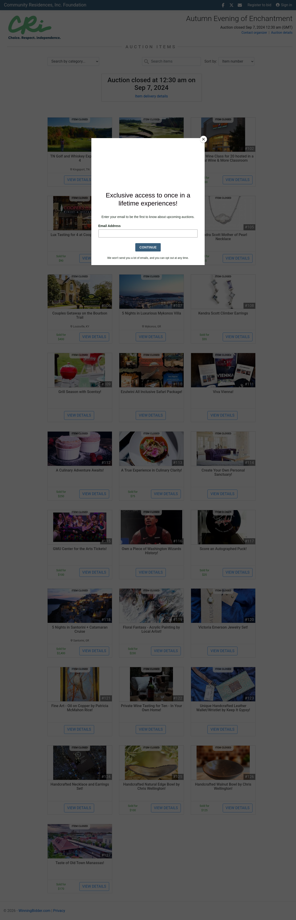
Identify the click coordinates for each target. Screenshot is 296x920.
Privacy (59, 910)
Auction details (282, 32)
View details (79, 180)
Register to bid (259, 5)
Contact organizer (254, 32)
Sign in (284, 5)
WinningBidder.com (34, 910)
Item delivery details (151, 96)
